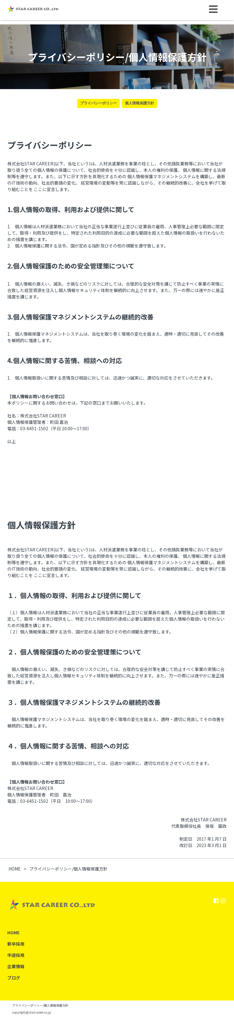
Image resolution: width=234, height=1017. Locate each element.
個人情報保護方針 (139, 103)
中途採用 (15, 955)
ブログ (13, 978)
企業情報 (15, 966)
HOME (13, 932)
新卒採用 (15, 944)
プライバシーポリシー (98, 103)
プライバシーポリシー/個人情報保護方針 (40, 1005)
